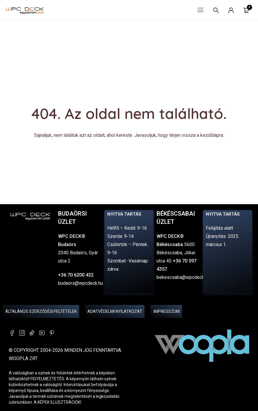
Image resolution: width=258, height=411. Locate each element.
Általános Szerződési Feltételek (41, 311)
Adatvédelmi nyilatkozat (114, 311)
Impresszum (166, 311)
